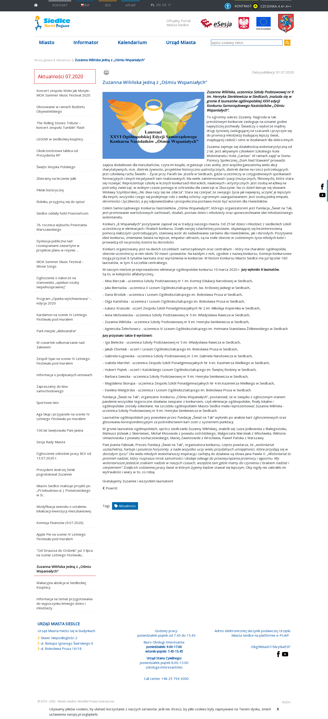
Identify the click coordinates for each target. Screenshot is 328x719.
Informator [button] (85, 42)
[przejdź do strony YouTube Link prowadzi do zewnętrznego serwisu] (285, 653)
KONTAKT (60, 5)
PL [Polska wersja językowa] (153, 5)
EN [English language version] (158, 5)
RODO (286, 702)
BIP (85, 5)
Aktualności (63, 60)
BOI (108, 5)
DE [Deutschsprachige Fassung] (164, 5)
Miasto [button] (46, 42)
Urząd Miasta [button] (181, 42)
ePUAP (131, 5)
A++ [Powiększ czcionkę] (288, 6)
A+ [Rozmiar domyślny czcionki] (282, 6)
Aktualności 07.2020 (60, 76)
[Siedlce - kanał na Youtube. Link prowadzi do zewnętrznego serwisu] (322, 195)
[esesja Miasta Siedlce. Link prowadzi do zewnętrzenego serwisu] (216, 23)
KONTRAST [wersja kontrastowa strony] (246, 6)
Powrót (112, 488)
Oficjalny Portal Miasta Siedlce (178, 22)
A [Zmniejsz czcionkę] (279, 6)
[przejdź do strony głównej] (36, 5)
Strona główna (43, 60)
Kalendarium (132, 42)
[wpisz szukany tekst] (247, 43)
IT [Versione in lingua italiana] (169, 5)
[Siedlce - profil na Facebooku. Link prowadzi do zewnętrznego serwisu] (322, 186)
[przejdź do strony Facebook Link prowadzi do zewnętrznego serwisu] (278, 653)
